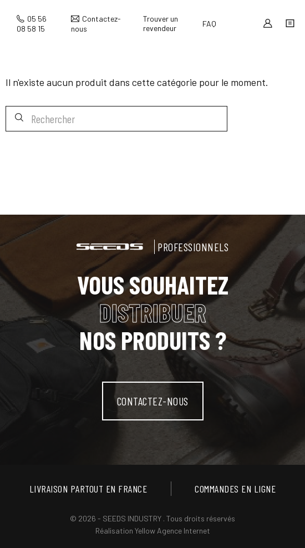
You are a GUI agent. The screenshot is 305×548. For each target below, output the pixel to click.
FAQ (209, 23)
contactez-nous (153, 401)
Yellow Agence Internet (172, 530)
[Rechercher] (116, 118)
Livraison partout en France (88, 489)
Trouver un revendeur (160, 23)
